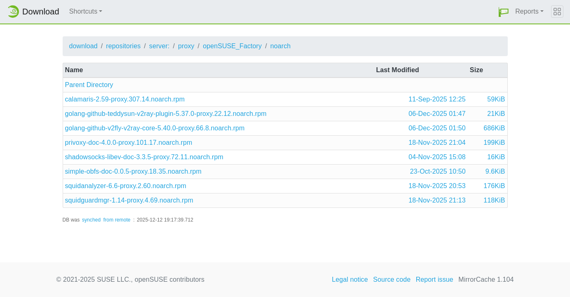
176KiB (494, 185)
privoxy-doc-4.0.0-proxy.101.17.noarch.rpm (128, 142)
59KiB (496, 99)
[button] (503, 11)
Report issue (434, 279)
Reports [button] (527, 11)
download (83, 46)
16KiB (496, 156)
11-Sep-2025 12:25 (437, 99)
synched (91, 220)
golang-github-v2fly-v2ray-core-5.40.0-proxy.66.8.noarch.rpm (155, 128)
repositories (123, 46)
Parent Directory (89, 84)
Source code (391, 279)
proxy (186, 46)
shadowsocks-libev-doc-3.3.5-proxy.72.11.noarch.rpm (144, 156)
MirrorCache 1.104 (486, 279)
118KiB (494, 200)
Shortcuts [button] (83, 11)
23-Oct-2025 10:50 (438, 171)
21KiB (496, 113)
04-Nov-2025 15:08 (437, 156)
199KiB (494, 142)
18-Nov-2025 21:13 (437, 200)
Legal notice (350, 279)
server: (159, 46)
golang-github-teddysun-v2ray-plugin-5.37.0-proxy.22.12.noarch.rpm (166, 113)
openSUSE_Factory (232, 46)
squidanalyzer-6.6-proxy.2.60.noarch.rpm (125, 185)
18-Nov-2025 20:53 (437, 185)
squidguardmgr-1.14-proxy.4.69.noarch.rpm (129, 200)
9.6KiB (495, 171)
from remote (117, 220)
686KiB (494, 128)
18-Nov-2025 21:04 (437, 142)
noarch (280, 46)
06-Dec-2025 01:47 (437, 113)
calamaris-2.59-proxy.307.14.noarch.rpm (125, 99)
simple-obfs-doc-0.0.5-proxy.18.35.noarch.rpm (133, 171)
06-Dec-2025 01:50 (437, 128)
